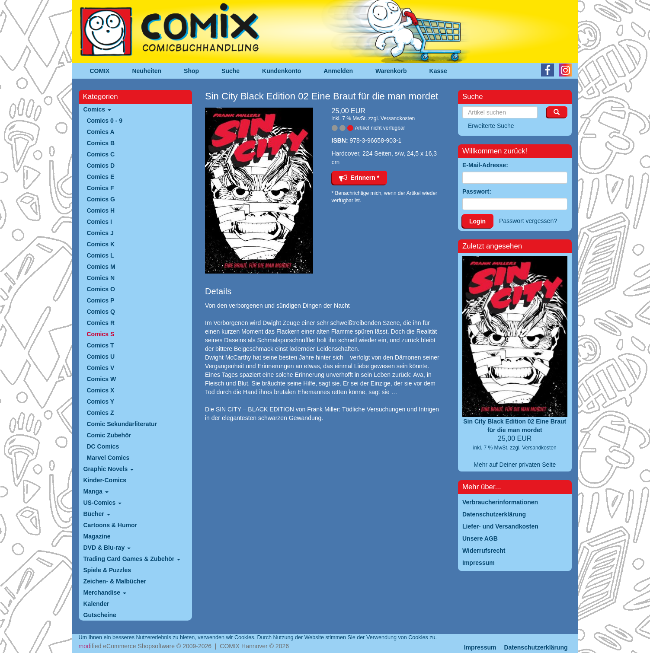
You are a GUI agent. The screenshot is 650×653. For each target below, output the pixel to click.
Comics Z (100, 412)
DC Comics (103, 446)
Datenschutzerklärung (535, 647)
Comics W (101, 379)
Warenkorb (391, 70)
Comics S (101, 334)
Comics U (101, 356)
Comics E (101, 176)
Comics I (99, 221)
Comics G (101, 199)
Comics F (100, 188)
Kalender (96, 603)
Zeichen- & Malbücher (114, 581)
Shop (191, 70)
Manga (96, 491)
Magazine (97, 536)
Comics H (101, 210)
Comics (97, 109)
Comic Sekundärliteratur (122, 423)
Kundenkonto (281, 70)
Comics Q (101, 311)
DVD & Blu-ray (107, 547)
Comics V (101, 367)
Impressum (480, 647)
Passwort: (476, 191)
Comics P (101, 300)
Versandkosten (398, 118)
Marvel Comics (108, 457)
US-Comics (102, 502)
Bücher (96, 513)
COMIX (100, 70)
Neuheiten (146, 70)
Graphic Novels (108, 468)
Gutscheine (99, 615)
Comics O (101, 289)
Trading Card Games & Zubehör (132, 558)
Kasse (438, 70)
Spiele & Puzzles (107, 570)
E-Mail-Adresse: (485, 165)
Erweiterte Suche (491, 125)
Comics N (101, 277)
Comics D (101, 165)
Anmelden (338, 70)
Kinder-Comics (105, 480)
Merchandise (104, 592)
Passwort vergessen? (528, 220)
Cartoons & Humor (110, 525)
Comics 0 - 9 (104, 120)
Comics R (101, 322)
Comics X (101, 390)
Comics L (100, 255)
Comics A (101, 131)
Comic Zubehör (109, 435)
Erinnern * (359, 177)
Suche (230, 70)
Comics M (101, 266)
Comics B (101, 143)
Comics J (100, 232)
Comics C (101, 154)
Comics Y (101, 401)
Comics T (100, 345)
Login (477, 221)
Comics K (101, 244)
